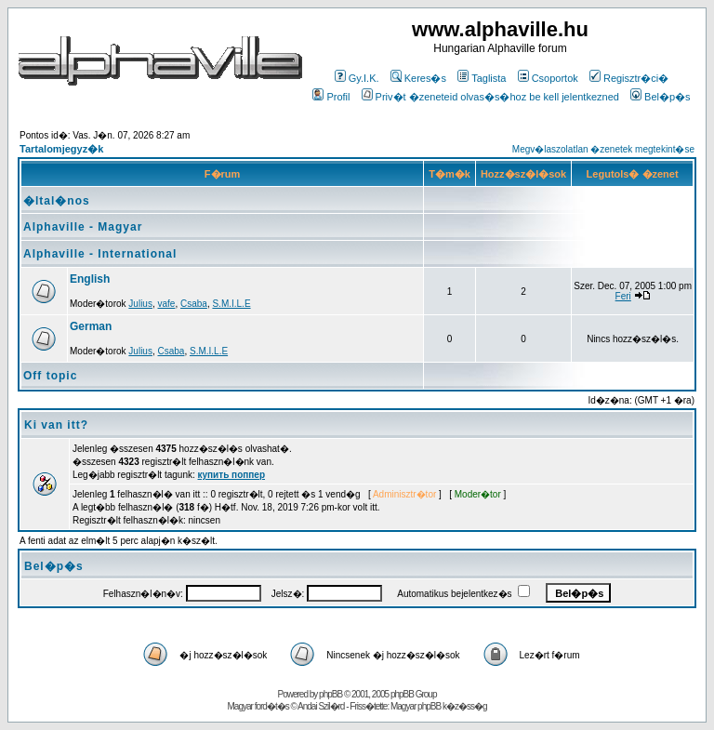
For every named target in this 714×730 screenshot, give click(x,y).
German (91, 326)
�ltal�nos (56, 200)
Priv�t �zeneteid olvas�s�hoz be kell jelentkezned (490, 96)
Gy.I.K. (357, 78)
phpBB (330, 694)
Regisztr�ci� (628, 78)
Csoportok (548, 78)
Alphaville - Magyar (82, 226)
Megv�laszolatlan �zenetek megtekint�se (603, 149)
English (90, 278)
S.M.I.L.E (231, 304)
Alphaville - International (100, 253)
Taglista (481, 78)
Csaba (193, 304)
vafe (167, 304)
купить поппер (231, 475)
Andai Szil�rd (321, 706)
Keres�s (418, 78)
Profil (331, 96)
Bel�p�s (660, 96)
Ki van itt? (56, 424)
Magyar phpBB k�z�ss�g (438, 706)
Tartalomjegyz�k (61, 148)
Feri (623, 296)
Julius (140, 304)
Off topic (50, 375)
